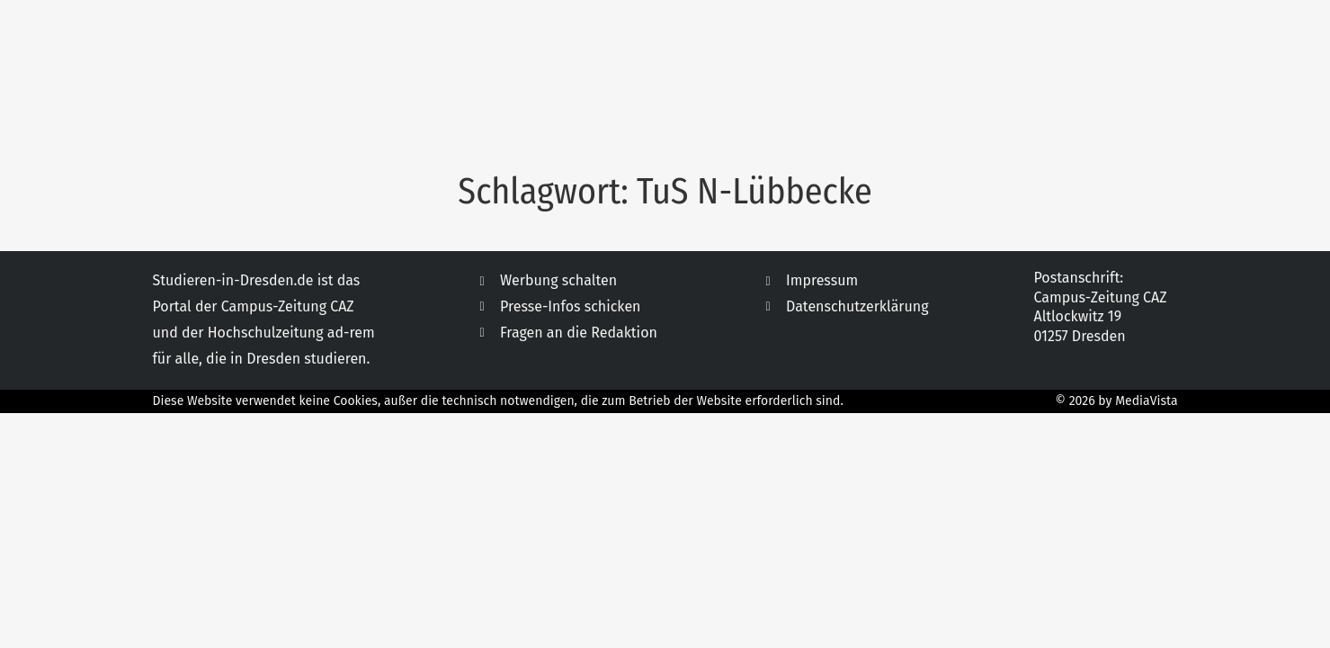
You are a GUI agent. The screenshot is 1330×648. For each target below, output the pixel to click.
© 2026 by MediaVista (1117, 401)
